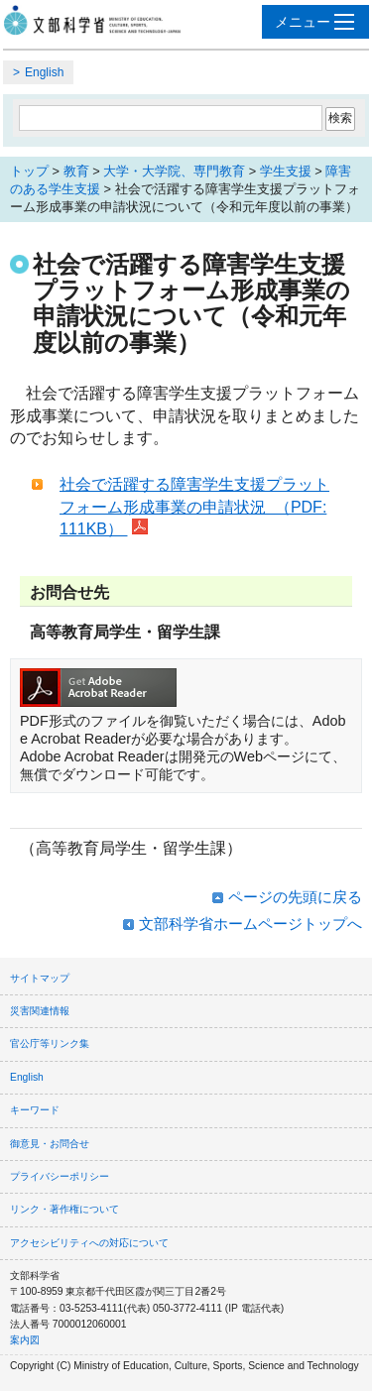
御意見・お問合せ (49, 1143)
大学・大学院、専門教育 (174, 171)
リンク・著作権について (64, 1209)
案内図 (25, 1339)
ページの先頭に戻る (295, 896)
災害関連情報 (39, 1010)
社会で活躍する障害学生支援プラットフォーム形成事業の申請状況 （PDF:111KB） (194, 506)
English (44, 72)
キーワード (35, 1109)
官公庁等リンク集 (49, 1043)
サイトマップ (39, 978)
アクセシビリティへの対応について (89, 1242)
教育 (76, 171)
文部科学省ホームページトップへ (250, 923)
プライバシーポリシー (59, 1176)
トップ (29, 171)
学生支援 (285, 171)
